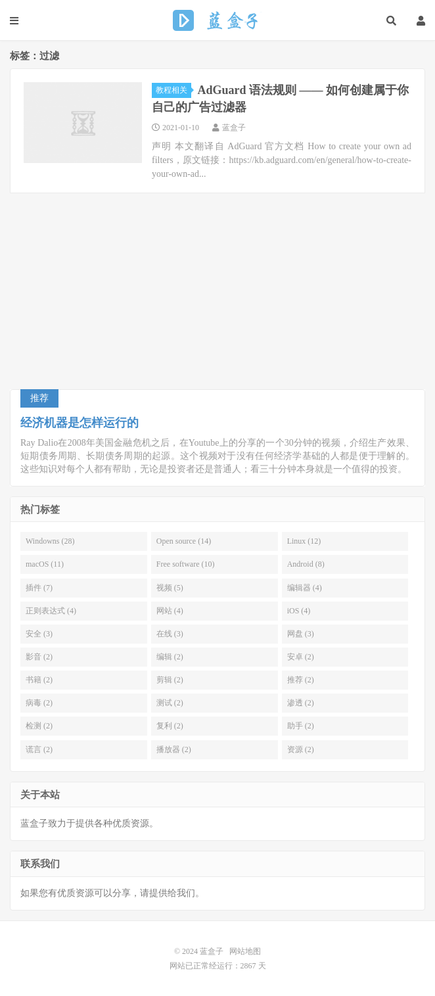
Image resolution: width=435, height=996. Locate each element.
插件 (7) (39, 587)
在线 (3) (169, 633)
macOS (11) (45, 564)
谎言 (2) (39, 749)
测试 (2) (169, 702)
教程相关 (173, 90)
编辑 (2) (169, 656)
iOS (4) (299, 610)
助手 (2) (300, 725)
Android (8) (306, 564)
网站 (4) (169, 610)
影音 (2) (39, 656)
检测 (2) (39, 725)
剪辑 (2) (169, 679)
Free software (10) (185, 564)
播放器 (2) (173, 749)
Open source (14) (183, 541)
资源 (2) (300, 749)
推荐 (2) (300, 679)
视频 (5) (169, 587)
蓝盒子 (218, 20)
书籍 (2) (39, 679)
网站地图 (245, 951)
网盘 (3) (300, 633)
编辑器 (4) (304, 587)
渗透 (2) (300, 702)
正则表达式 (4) (51, 610)
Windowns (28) (50, 541)
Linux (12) (304, 541)
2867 (248, 965)
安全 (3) (39, 633)
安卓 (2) (300, 656)
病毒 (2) (39, 702)
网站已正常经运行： (205, 965)
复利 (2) (169, 725)
